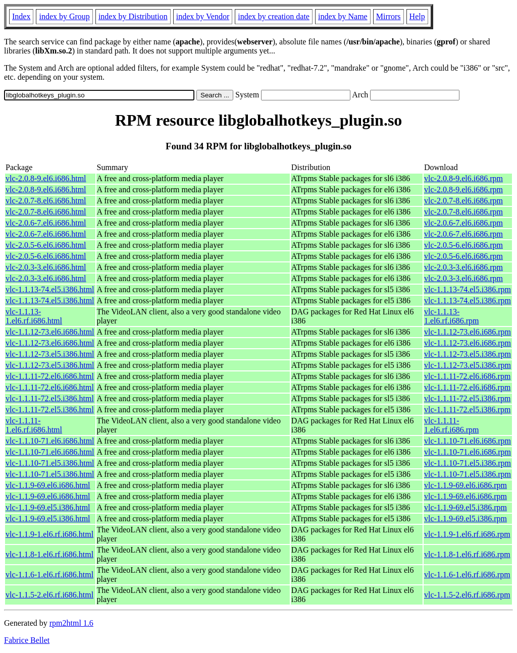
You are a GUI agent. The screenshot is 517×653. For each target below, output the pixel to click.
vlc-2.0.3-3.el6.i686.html (46, 267)
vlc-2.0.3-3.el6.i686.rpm (463, 267)
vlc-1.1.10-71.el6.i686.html (50, 441)
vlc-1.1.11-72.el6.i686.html (50, 376)
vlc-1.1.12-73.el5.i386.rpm (467, 354)
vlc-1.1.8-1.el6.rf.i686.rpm (467, 554)
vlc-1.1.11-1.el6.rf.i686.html (34, 425)
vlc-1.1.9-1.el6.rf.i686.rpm (467, 534)
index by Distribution (133, 16)
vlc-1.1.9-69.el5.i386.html (48, 507)
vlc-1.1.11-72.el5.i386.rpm (467, 398)
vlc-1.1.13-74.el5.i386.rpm (467, 289)
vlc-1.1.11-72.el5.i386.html (50, 398)
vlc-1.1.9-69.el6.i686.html (48, 485)
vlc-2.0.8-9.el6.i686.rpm (463, 178)
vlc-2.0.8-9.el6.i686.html (46, 178)
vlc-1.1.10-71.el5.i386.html (50, 463)
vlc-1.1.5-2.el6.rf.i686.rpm (467, 594)
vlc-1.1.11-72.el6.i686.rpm (467, 376)
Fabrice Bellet (26, 640)
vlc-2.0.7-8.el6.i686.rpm (463, 200)
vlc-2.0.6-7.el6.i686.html (46, 223)
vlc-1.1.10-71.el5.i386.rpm (467, 463)
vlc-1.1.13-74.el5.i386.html (50, 289)
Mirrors (388, 16)
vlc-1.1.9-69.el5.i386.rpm (465, 507)
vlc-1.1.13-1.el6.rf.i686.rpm (451, 316)
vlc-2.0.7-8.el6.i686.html (46, 200)
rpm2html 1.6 (71, 623)
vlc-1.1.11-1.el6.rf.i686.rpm (451, 425)
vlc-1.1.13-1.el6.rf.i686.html (34, 316)
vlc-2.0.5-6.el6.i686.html (46, 245)
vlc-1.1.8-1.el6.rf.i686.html (49, 554)
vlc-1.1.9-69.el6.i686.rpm (465, 485)
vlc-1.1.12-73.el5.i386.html (50, 354)
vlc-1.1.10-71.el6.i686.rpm (467, 441)
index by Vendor (202, 16)
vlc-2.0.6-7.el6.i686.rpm (463, 223)
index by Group (64, 16)
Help (417, 16)
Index (21, 16)
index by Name (343, 16)
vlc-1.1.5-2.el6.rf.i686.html (49, 594)
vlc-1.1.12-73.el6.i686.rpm (467, 332)
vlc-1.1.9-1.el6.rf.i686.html (49, 534)
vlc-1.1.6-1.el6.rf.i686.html (49, 574)
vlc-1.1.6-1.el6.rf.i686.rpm (467, 574)
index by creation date (273, 16)
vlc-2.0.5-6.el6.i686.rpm (463, 245)
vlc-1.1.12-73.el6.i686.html (50, 332)
